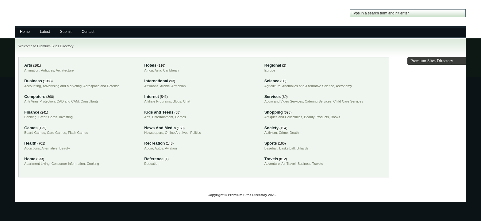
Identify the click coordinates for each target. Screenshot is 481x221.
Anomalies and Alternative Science (308, 86)
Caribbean (171, 70)
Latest (45, 31)
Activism (270, 132)
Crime (283, 132)
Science (271, 81)
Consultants (89, 101)
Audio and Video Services (283, 101)
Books (335, 117)
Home (25, 31)
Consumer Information (68, 163)
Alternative (49, 148)
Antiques (47, 70)
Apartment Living (37, 163)
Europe (269, 70)
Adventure (272, 163)
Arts (28, 65)
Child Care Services (348, 101)
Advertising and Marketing (62, 86)
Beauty (64, 148)
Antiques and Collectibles (283, 117)
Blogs (177, 101)
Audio (148, 148)
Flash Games (78, 132)
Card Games (56, 132)
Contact (88, 31)
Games (180, 117)
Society (271, 128)
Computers (34, 96)
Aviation (171, 148)
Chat (186, 101)
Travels (271, 159)
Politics (195, 132)
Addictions (32, 148)
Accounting (32, 86)
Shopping (273, 112)
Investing (66, 117)
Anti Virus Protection (39, 101)
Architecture (65, 70)
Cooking (93, 163)
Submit (65, 31)
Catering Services (318, 101)
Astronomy (344, 86)
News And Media (160, 128)
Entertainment (162, 117)
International (156, 81)
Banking (30, 117)
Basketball (287, 148)
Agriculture (272, 86)
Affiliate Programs (157, 101)
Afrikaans (151, 86)
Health (30, 143)
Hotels (150, 65)
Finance (31, 112)
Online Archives (176, 132)
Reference (154, 159)
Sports (270, 143)
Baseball (270, 148)
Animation (31, 70)
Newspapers (153, 132)
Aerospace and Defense (101, 86)
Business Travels (310, 163)
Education (151, 163)
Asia (158, 70)
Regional (272, 65)
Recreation (154, 143)
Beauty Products (316, 117)
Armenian (178, 86)
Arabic (165, 86)
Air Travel (288, 163)
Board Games (34, 132)
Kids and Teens (158, 112)
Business (33, 81)
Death (294, 132)
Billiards (303, 148)
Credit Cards (47, 117)
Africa (148, 70)
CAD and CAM (68, 101)
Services (272, 96)
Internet (151, 96)
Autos (159, 148)
